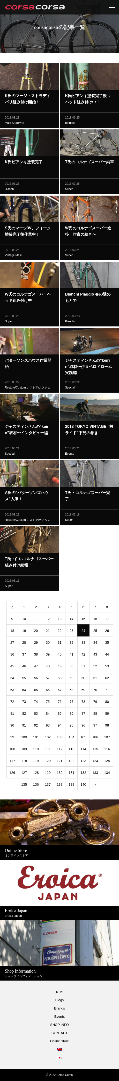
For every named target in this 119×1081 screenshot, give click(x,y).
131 (71, 774)
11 (36, 620)
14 (72, 620)
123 (83, 762)
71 (107, 691)
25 (95, 632)
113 (71, 750)
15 (83, 620)
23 (72, 632)
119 (36, 762)
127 (24, 774)
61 (95, 679)
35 (107, 643)
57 (48, 679)
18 (12, 632)
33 (83, 643)
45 (12, 667)
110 (36, 750)
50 (72, 667)
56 (36, 679)
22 (60, 632)
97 (95, 726)
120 (48, 762)
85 (60, 714)
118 (24, 762)
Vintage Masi (13, 256)
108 (12, 750)
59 (72, 679)
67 (60, 691)
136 (36, 785)
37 (24, 655)
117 (12, 762)
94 (60, 726)
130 (59, 774)
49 (60, 667)
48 (48, 667)
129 (48, 774)
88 (95, 714)
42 (83, 655)
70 (95, 691)
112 (59, 750)
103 (59, 738)
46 (24, 667)
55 (24, 679)
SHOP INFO (59, 1024)
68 (72, 691)
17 (107, 620)
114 (83, 750)
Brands (59, 1008)
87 (83, 714)
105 (83, 738)
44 (107, 655)
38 (36, 655)
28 (24, 643)
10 (24, 620)
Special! (70, 388)
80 (107, 703)
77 (72, 703)
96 (83, 726)
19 (24, 632)
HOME (59, 992)
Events (69, 454)
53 (107, 667)
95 (72, 726)
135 (24, 785)
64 (24, 691)
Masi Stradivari (14, 124)
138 (59, 785)
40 (60, 655)
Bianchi (69, 124)
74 (36, 703)
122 (71, 762)
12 (48, 620)
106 (95, 738)
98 (107, 726)
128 (36, 774)
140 (83, 785)
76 (60, 703)
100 (24, 738)
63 (12, 691)
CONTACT (60, 1033)
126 (12, 774)
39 (48, 655)
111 (48, 750)
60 (83, 679)
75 (48, 703)
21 (48, 632)
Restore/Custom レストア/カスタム (28, 388)
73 (24, 703)
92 (36, 726)
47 (36, 667)
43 (95, 655)
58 (60, 679)
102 (48, 738)
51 (83, 667)
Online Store (59, 1041)
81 (12, 714)
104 (71, 738)
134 (107, 774)
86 (72, 714)
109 (24, 750)
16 (95, 620)
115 (95, 750)
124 (95, 762)
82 (24, 714)
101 (36, 738)
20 (36, 632)
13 (60, 620)
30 (48, 643)
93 (48, 726)
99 (12, 738)
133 (95, 774)
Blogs (59, 1000)
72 (12, 703)
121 (59, 762)
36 (12, 655)
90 (12, 726)
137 (48, 785)
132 (83, 774)
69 (83, 691)
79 (95, 703)
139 (71, 785)
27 (12, 643)
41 (72, 655)
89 (107, 714)
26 (107, 632)
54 (12, 679)
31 (60, 643)
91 (24, 726)
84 (48, 714)
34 (95, 643)
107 (107, 738)
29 (36, 643)
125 (107, 762)
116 (107, 750)
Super (69, 190)
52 (95, 667)
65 (36, 691)
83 (36, 714)
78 (83, 703)
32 (72, 643)
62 (107, 679)
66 (48, 691)
